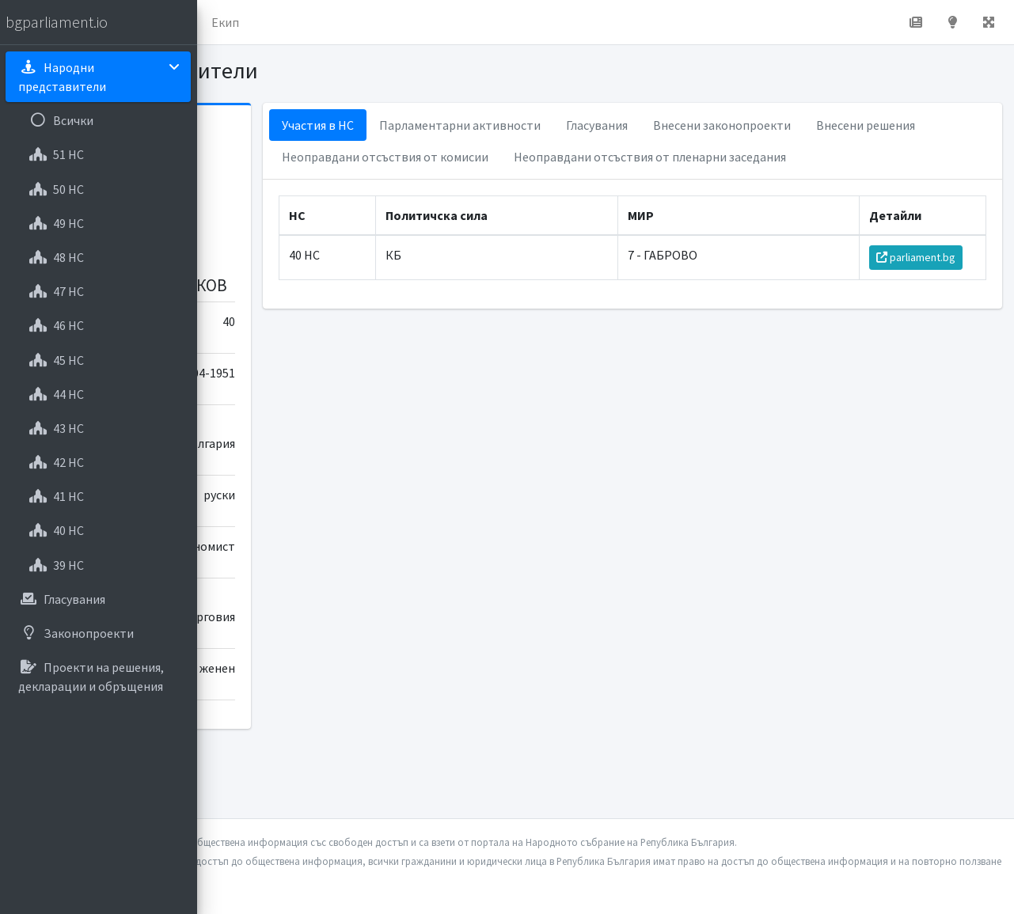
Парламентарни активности (608, 125)
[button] (222, 22)
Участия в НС (466, 125)
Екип (423, 22)
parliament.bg (924, 289)
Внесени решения (479, 157)
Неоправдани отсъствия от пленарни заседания (566, 188)
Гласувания (745, 125)
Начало (273, 22)
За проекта (352, 22)
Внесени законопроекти (870, 125)
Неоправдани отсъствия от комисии (657, 157)
